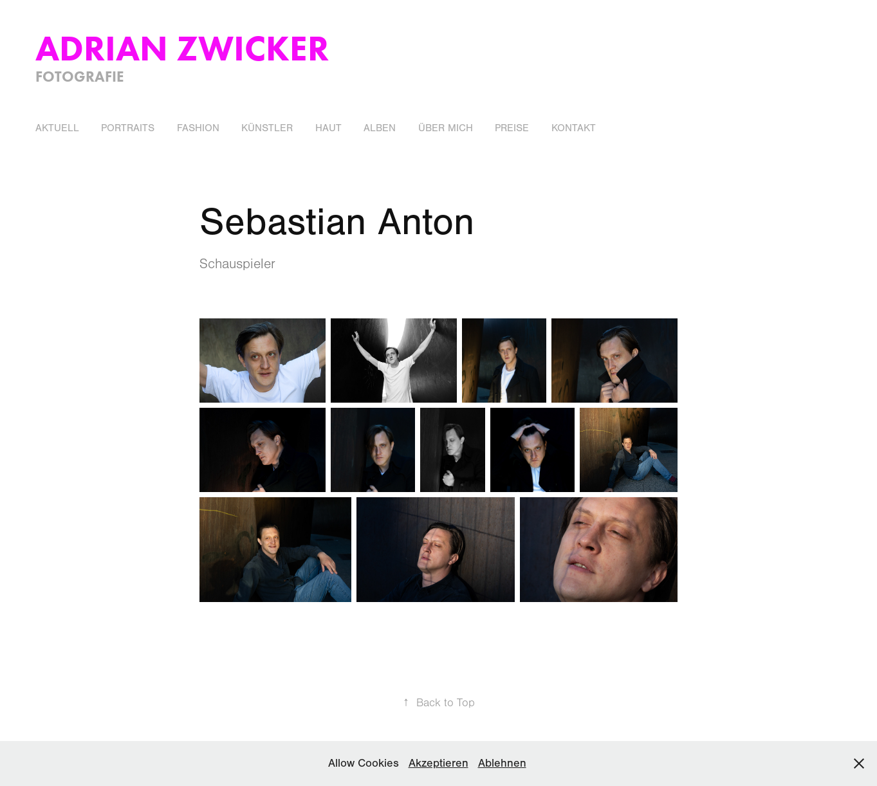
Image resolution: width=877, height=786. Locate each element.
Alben (380, 128)
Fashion (198, 128)
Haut (328, 128)
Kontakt (573, 128)
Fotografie (79, 77)
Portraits (127, 128)
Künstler (267, 128)
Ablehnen (502, 763)
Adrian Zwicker (182, 47)
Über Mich (445, 128)
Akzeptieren (438, 763)
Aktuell (57, 128)
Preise (512, 128)
